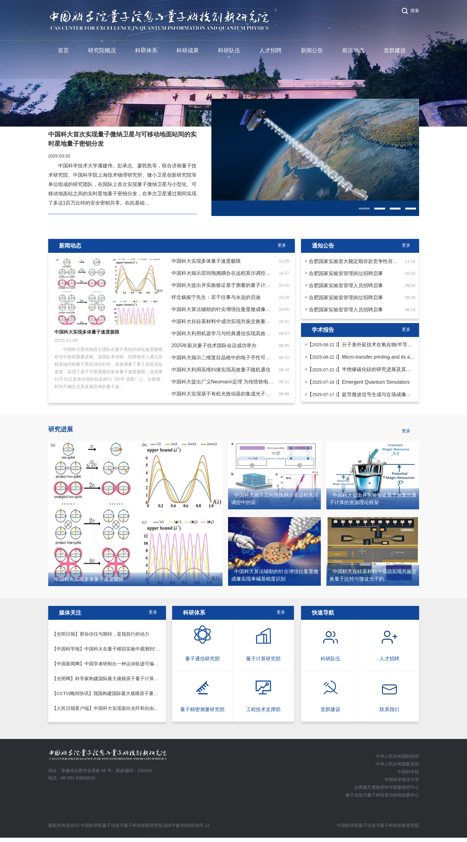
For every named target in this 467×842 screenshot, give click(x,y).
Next (167, 329)
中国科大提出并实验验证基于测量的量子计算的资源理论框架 (238, 285)
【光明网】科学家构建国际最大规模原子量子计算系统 (107, 678)
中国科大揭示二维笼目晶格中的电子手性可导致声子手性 (233, 357)
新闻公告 (312, 50)
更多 (281, 612)
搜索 (414, 10)
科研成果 (187, 50)
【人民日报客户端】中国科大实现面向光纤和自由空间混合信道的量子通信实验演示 (137, 708)
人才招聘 (270, 50)
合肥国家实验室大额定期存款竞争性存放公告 (358, 261)
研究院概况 (102, 50)
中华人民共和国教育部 (397, 764)
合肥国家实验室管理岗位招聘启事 (346, 273)
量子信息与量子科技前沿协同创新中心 (382, 794)
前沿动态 (353, 50)
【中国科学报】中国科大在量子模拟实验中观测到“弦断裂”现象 (116, 648)
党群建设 (395, 50)
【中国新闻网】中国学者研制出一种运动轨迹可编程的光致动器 (117, 663)
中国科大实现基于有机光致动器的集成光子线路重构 (228, 393)
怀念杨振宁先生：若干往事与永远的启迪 (216, 297)
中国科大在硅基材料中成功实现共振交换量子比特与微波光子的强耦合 (248, 321)
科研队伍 (229, 50)
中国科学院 (408, 771)
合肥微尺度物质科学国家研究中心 (386, 787)
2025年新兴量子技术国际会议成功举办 (214, 345)
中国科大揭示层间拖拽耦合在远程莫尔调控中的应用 (228, 273)
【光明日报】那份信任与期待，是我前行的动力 (100, 634)
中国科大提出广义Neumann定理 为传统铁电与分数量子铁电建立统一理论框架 (257, 381)
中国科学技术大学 (401, 779)
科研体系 (146, 50)
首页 (63, 50)
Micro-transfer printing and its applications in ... (393, 357)
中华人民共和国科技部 (397, 756)
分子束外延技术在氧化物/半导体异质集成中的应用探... (401, 344)
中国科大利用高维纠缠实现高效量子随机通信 (221, 369)
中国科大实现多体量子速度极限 (206, 261)
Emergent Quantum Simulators (376, 382)
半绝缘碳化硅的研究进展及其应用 (379, 369)
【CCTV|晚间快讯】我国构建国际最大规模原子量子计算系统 (114, 693)
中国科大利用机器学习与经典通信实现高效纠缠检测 (228, 333)
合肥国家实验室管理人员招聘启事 (346, 285)
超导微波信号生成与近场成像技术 (379, 394)
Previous (50, 329)
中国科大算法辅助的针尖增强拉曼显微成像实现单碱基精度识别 (241, 309)
